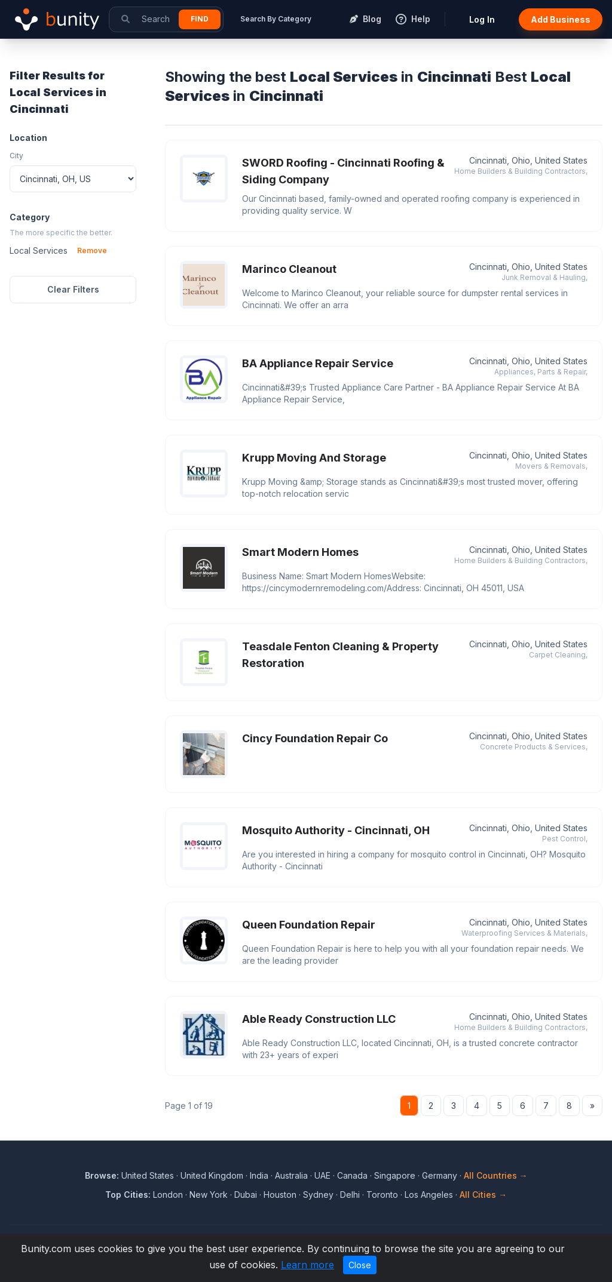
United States (147, 1175)
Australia (291, 1175)
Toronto (382, 1194)
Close (359, 1265)
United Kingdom (211, 1175)
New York (208, 1194)
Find (200, 18)
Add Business (560, 19)
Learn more (307, 1265)
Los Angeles (429, 1194)
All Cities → (483, 1194)
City (16, 155)
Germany (439, 1175)
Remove (92, 250)
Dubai (245, 1194)
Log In (482, 19)
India (259, 1175)
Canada (352, 1175)
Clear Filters (73, 289)
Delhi (350, 1194)
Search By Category (275, 18)
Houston (280, 1194)
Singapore (394, 1175)
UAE (322, 1175)
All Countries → (496, 1175)
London (168, 1194)
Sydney (318, 1194)
